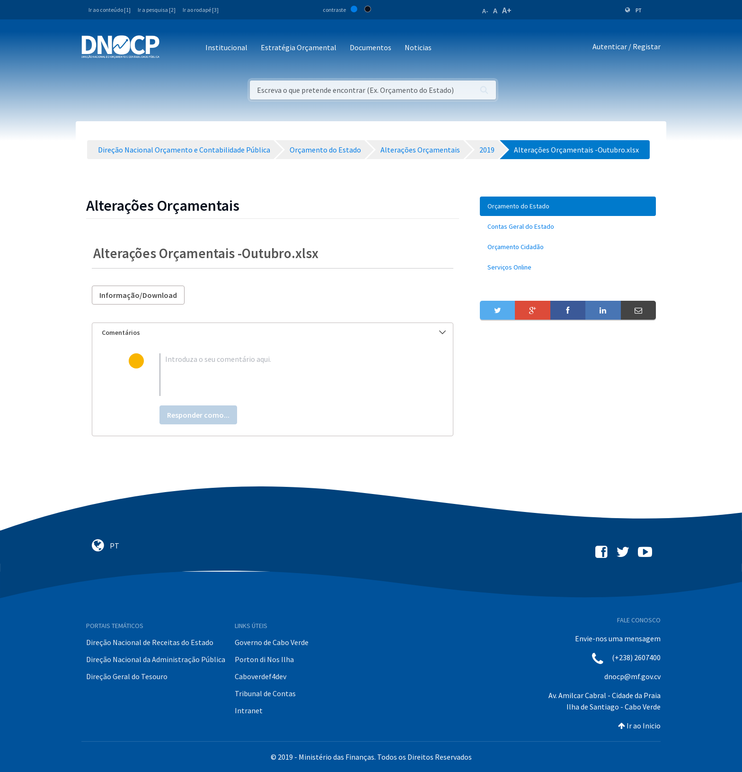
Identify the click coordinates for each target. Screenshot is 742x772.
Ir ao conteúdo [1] (109, 9)
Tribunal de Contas (265, 693)
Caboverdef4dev (260, 676)
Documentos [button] (370, 47)
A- (485, 11)
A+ (507, 10)
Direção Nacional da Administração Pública (155, 659)
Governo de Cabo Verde (272, 642)
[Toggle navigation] (172, 48)
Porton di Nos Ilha (264, 659)
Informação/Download (138, 295)
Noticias (418, 47)
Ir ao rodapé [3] (201, 9)
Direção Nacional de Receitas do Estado (149, 642)
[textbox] (287, 374)
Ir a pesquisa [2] (157, 9)
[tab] (272, 332)
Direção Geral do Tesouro (127, 676)
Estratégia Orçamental (298, 47)
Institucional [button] (226, 47)
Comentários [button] (274, 332)
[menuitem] (568, 206)
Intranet (249, 710)
